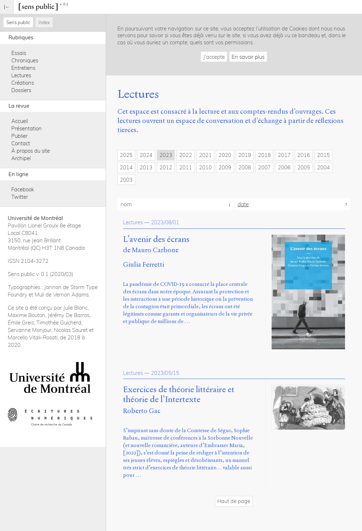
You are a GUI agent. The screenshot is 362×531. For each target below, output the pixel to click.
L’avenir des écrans (156, 239)
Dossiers (21, 90)
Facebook (22, 189)
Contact (20, 143)
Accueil (19, 121)
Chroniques (24, 60)
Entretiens (23, 67)
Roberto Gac (141, 411)
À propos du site (30, 150)
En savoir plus (248, 56)
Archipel (21, 158)
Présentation (26, 128)
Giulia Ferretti (143, 264)
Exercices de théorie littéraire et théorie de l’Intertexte (178, 395)
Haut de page (233, 501)
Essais (18, 53)
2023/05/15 (165, 372)
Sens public (18, 22)
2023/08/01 (165, 222)
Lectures (21, 75)
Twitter (19, 196)
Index (44, 22)
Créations (22, 82)
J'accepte (214, 56)
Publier (19, 135)
